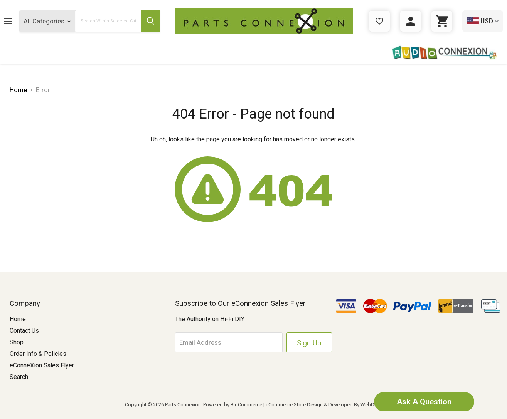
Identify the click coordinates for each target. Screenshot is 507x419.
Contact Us (24, 330)
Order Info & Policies (38, 353)
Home (18, 319)
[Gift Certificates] (379, 21)
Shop (17, 342)
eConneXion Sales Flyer (42, 365)
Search (19, 376)
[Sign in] (410, 21)
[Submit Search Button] (150, 21)
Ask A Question (424, 401)
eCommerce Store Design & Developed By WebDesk (324, 404)
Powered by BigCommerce (232, 404)
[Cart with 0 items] (442, 21)
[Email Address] (229, 342)
